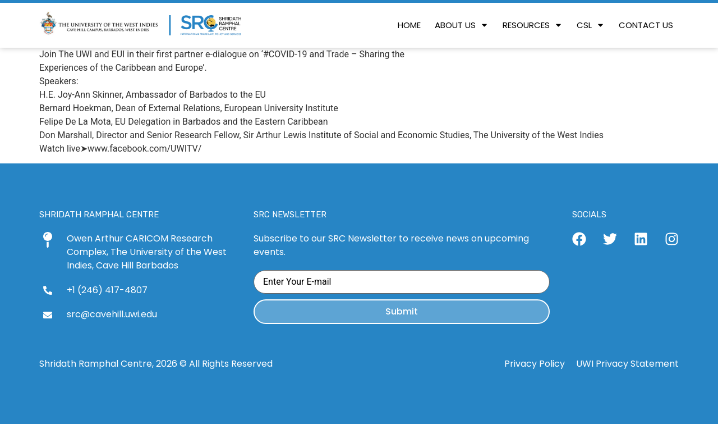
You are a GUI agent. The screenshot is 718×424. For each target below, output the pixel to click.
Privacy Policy (534, 363)
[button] (532, 25)
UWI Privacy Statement (627, 363)
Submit (401, 311)
